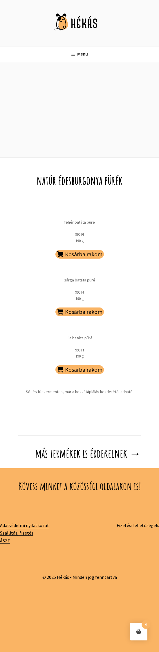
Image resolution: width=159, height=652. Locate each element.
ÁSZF (5, 541)
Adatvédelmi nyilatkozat (24, 525)
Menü (79, 54)
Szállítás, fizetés (16, 533)
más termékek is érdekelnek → (88, 453)
